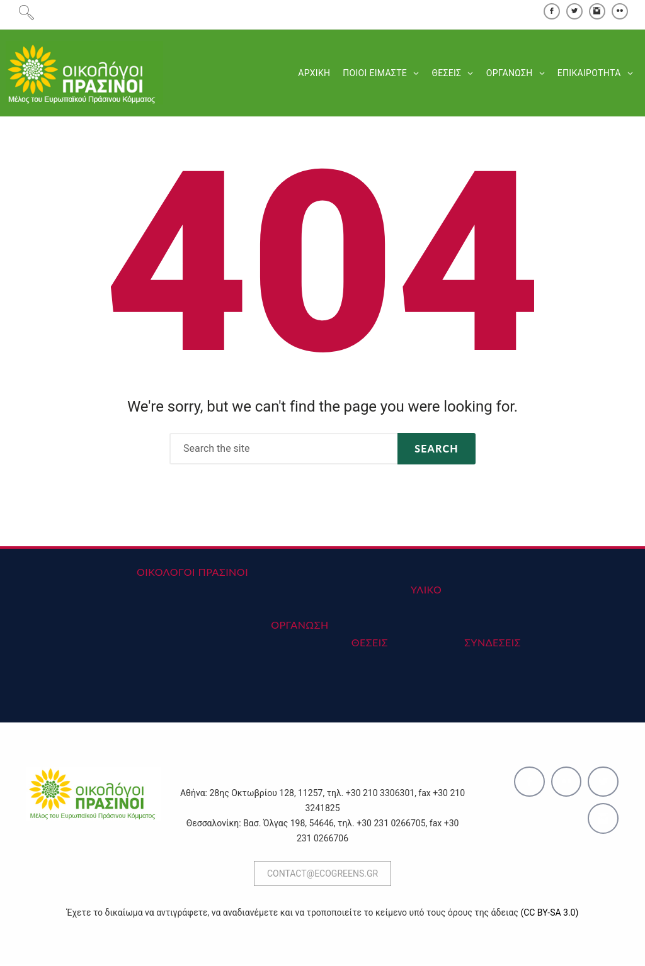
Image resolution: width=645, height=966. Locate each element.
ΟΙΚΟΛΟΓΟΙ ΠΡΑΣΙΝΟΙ (192, 574)
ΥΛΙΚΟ (426, 591)
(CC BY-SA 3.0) (549, 914)
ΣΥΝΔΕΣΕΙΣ (492, 644)
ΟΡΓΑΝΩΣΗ (509, 74)
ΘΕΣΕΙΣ (445, 74)
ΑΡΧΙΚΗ (313, 74)
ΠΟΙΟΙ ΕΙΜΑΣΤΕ (374, 74)
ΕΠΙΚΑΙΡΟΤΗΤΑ (588, 74)
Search (436, 450)
